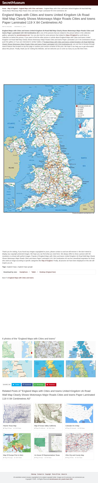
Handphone (23, 272)
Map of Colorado (70, 428)
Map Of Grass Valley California (45, 426)
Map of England (7, 26)
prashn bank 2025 (67, 479)
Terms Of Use (56, 474)
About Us (64, 474)
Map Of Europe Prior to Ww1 (13, 455)
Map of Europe (8, 457)
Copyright (48, 474)
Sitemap (33, 474)
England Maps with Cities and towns (21, 278)
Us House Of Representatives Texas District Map (51, 455)
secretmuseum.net (23, 35)
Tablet (33, 272)
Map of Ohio (69, 457)
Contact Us (40, 474)
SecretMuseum (13, 3)
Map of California (39, 428)
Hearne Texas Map (9, 426)
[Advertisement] (49, 67)
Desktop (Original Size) (48, 272)
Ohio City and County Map (74, 455)
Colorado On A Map (72, 426)
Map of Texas (7, 428)
